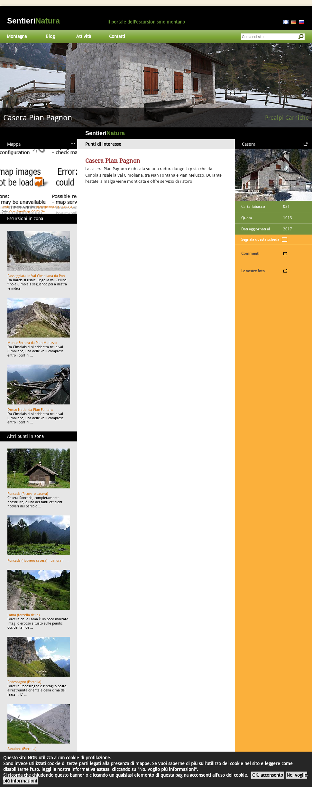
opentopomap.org (47, 206)
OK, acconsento (267, 775)
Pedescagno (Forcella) (24, 682)
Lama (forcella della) (23, 615)
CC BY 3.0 (67, 206)
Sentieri (33, 20)
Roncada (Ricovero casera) (27, 494)
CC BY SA (38, 211)
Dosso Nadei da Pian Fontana (30, 410)
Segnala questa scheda (260, 239)
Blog (50, 36)
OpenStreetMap (19, 211)
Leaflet (6, 206)
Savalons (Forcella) (21, 749)
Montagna (17, 36)
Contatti (117, 36)
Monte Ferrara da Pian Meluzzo (32, 343)
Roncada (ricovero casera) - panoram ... (38, 561)
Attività (83, 36)
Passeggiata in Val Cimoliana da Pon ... (38, 276)
